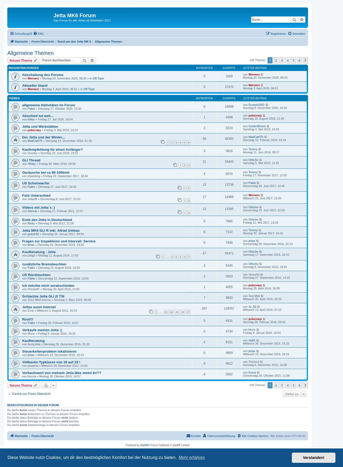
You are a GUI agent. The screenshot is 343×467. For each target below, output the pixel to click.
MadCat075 (35, 140)
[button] (305, 60)
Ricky (31, 223)
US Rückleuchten (36, 275)
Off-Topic (98, 78)
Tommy (253, 149)
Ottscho (253, 159)
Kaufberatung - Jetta (39, 252)
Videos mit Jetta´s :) (38, 207)
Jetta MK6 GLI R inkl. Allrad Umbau (51, 230)
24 (171, 312)
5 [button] (293, 60)
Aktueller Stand (35, 85)
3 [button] (282, 60)
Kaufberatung (33, 341)
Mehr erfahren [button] (192, 457)
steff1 (252, 340)
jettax (31, 244)
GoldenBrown (257, 126)
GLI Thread (31, 160)
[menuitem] (38, 34)
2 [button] (276, 60)
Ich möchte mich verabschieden (48, 286)
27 (188, 312)
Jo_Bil (252, 306)
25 (177, 312)
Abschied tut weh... (38, 116)
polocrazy (255, 115)
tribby (31, 119)
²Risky (32, 163)
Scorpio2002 (257, 104)
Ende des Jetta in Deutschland (47, 220)
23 (165, 312)
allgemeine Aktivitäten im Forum (48, 105)
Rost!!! (27, 319)
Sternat (32, 211)
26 (182, 312)
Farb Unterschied (36, 195)
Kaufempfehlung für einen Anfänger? (52, 149)
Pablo (31, 108)
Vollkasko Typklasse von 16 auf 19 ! (51, 362)
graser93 (33, 234)
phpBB (144, 445)
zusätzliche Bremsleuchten (44, 264)
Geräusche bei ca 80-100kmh (45, 172)
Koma (252, 372)
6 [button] (299, 60)
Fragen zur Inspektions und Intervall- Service (59, 241)
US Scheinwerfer (36, 183)
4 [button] (288, 60)
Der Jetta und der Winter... (43, 137)
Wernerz (33, 78)
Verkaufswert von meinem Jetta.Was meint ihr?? (61, 373)
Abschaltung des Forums (42, 75)
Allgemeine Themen (30, 53)
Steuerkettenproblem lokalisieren (49, 351)
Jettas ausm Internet (39, 307)
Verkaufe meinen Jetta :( (42, 330)
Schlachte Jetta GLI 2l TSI (43, 296)
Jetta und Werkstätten (40, 127)
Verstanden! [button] (313, 458)
